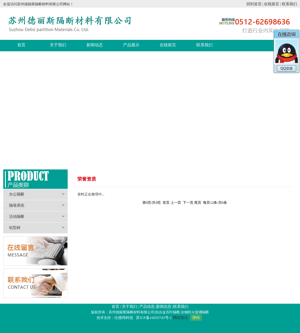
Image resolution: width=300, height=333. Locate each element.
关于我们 (129, 306)
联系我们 (289, 4)
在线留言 (271, 4)
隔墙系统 (37, 205)
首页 (115, 306)
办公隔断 (37, 194)
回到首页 (254, 4)
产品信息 (147, 306)
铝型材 (37, 227)
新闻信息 (163, 306)
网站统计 (180, 317)
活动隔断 (37, 216)
